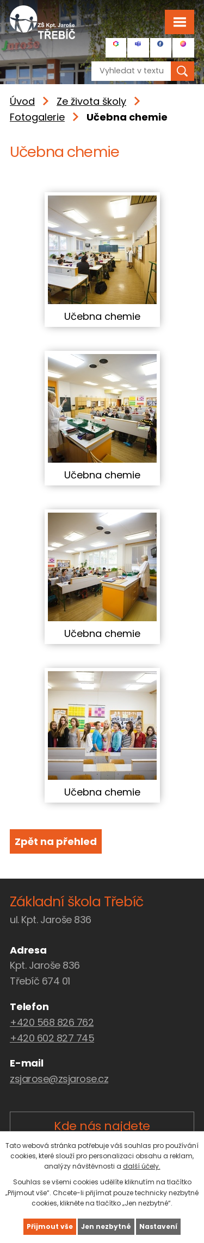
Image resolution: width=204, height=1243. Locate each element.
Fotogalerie (37, 117)
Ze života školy (91, 101)
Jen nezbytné (106, 1226)
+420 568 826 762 (52, 1022)
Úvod (22, 101)
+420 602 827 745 (52, 1038)
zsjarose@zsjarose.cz (59, 1079)
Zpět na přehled (56, 841)
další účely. (141, 1166)
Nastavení (158, 1226)
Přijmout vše (50, 1226)
